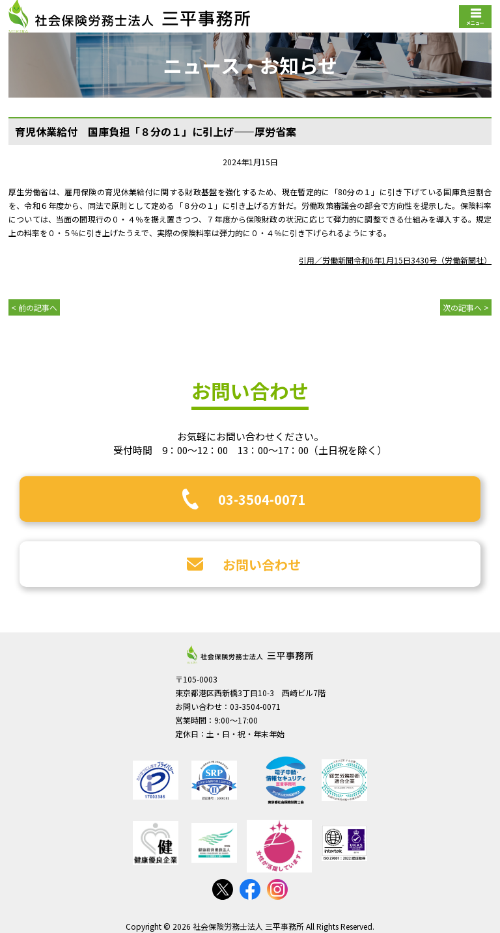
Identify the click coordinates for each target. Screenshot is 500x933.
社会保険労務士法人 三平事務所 (250, 654)
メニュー (475, 23)
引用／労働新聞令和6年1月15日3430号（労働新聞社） (395, 259)
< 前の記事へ (34, 307)
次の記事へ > (466, 307)
